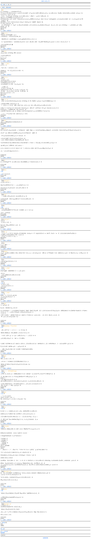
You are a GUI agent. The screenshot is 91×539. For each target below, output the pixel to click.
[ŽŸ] (4, 522)
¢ (10, 4)
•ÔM (2, 4)
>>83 (2, 408)
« (1, 7)
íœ (2, 30)
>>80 (2, 357)
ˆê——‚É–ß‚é (4, 531)
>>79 (2, 327)
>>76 (2, 283)
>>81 (2, 372)
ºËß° (10, 30)
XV (6, 4)
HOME (9, 7)
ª (1, 522)
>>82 (2, 393)
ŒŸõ (5, 7)
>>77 (2, 293)
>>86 (2, 490)
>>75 (2, 269)
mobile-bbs (45, 537)
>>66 (2, 171)
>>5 (1, 174)
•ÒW (6, 30)
